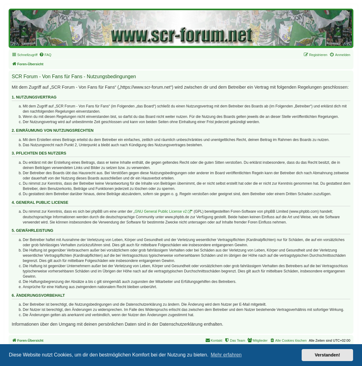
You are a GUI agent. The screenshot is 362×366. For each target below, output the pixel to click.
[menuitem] (45, 54)
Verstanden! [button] (327, 354)
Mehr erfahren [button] (226, 354)
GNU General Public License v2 (161, 211)
